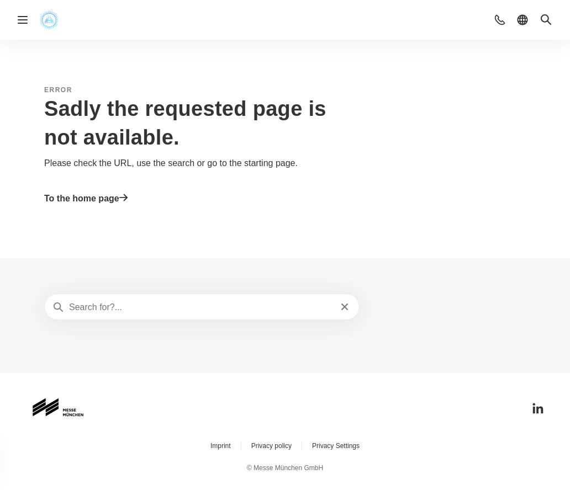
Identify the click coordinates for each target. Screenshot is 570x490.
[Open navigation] (22, 20)
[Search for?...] (200, 307)
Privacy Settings (336, 446)
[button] (500, 20)
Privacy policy (271, 446)
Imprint (220, 446)
